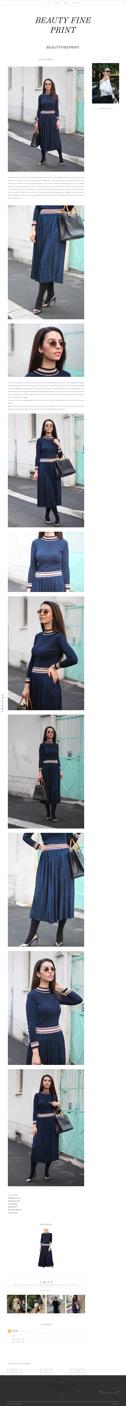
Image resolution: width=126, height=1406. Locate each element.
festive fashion (28, 1285)
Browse (66, 2)
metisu (58, 1285)
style (77, 1285)
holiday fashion (39, 1285)
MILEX (15, 1331)
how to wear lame (49, 1285)
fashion (20, 1285)
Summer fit (36, 1315)
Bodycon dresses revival (75, 1316)
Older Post (77, 1371)
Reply (18, 1340)
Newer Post (14, 1371)
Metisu (10, 1195)
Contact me (76, 2)
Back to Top (115, 1404)
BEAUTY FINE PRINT (16, 1404)
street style (71, 1285)
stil (66, 1285)
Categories (57, 2)
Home (48, 2)
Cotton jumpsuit (16, 1315)
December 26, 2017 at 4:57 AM (27, 1331)
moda (62, 1285)
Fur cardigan (56, 1315)
